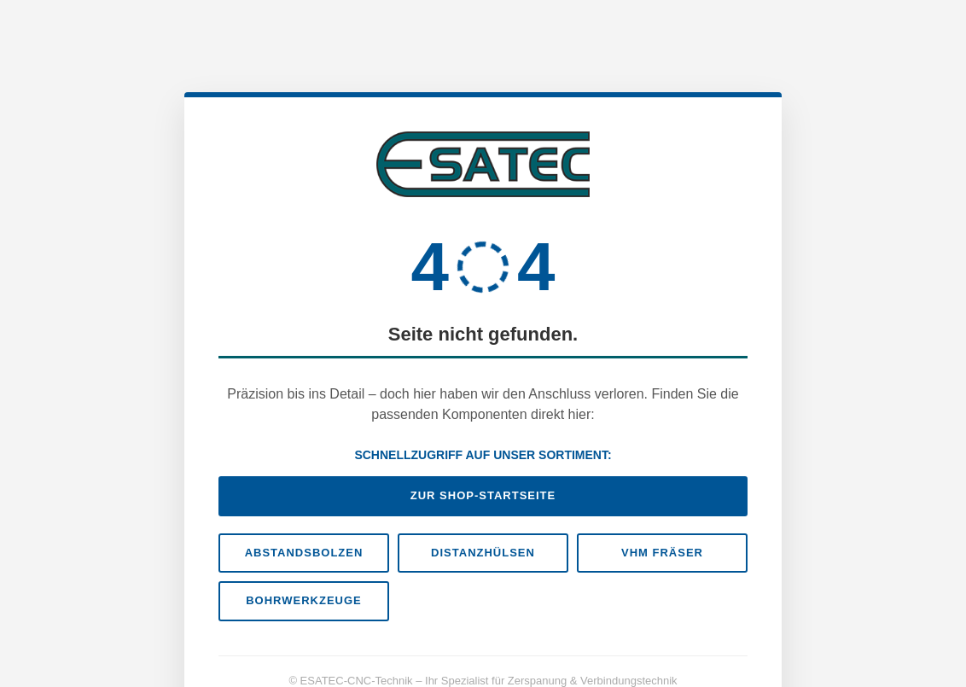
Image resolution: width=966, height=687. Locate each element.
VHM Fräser (662, 552)
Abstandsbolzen (304, 552)
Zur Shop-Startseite (483, 495)
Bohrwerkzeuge (304, 600)
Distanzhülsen (483, 552)
